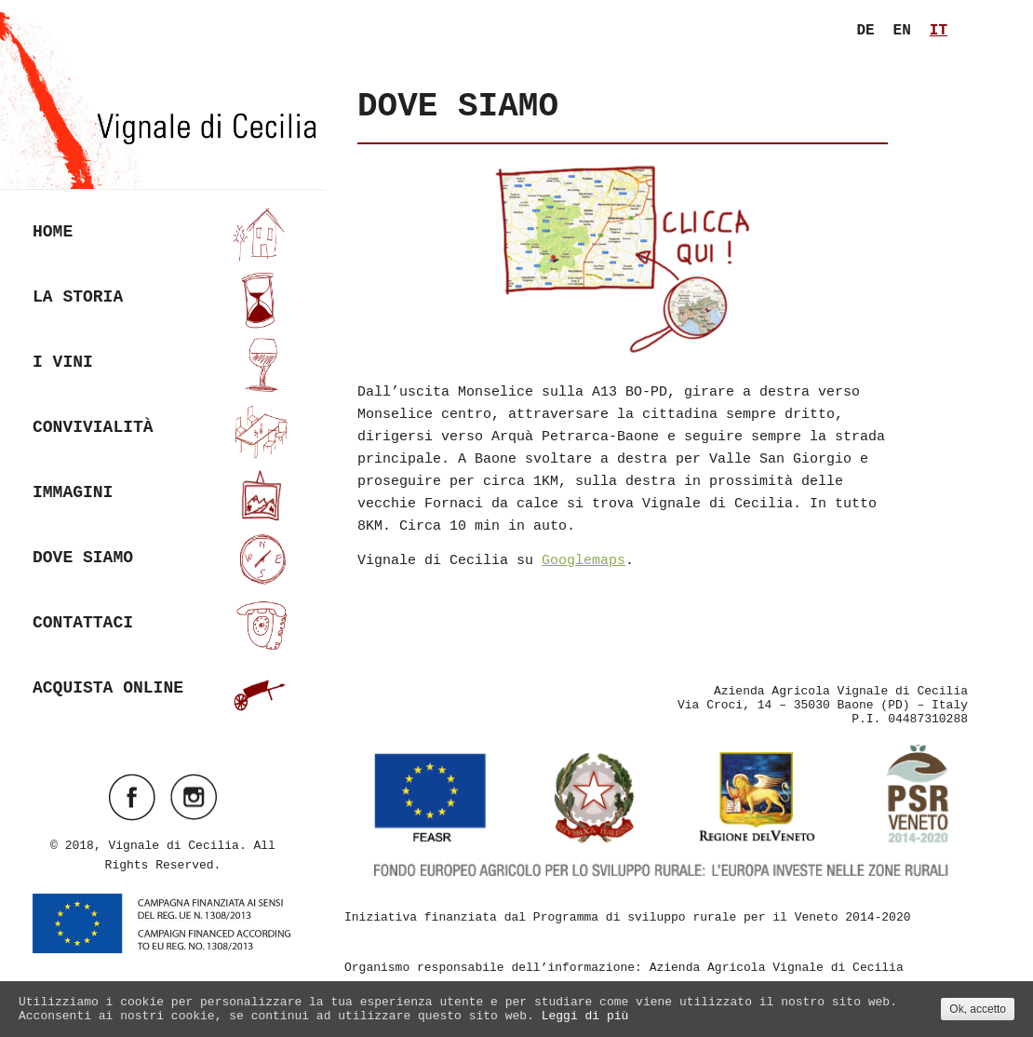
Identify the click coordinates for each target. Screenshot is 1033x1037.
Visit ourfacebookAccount (132, 797)
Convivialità (163, 429)
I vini (163, 364)
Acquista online (163, 690)
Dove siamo (163, 560)
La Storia (163, 299)
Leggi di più (585, 1016)
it (938, 30)
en (902, 30)
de (865, 30)
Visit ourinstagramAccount (193, 797)
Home (163, 234)
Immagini (163, 495)
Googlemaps (583, 561)
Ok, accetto (977, 1009)
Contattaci (163, 625)
